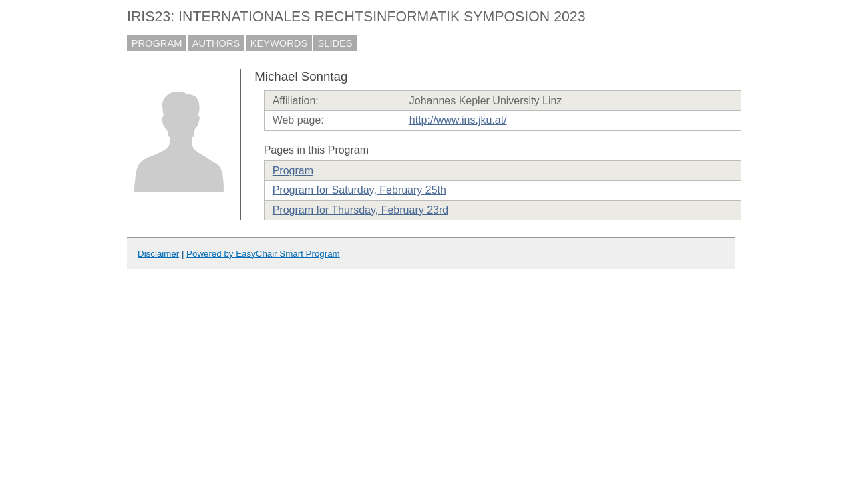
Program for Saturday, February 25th (359, 190)
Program (293, 170)
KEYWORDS (279, 43)
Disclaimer (158, 254)
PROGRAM (157, 43)
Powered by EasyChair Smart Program (263, 254)
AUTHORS (216, 43)
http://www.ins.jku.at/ (458, 120)
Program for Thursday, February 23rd (361, 210)
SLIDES (335, 43)
